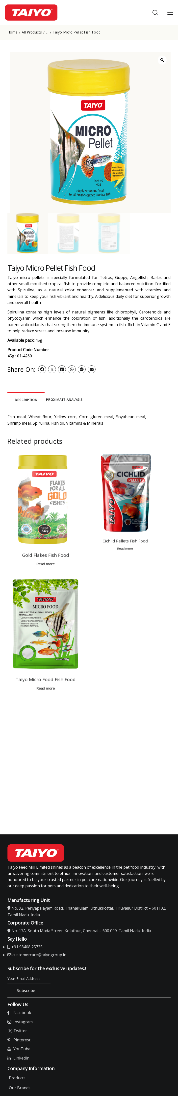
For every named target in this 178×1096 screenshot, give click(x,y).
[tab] (39, 399)
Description (39, 400)
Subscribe (27, 993)
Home (12, 32)
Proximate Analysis (104, 399)
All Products (32, 32)
